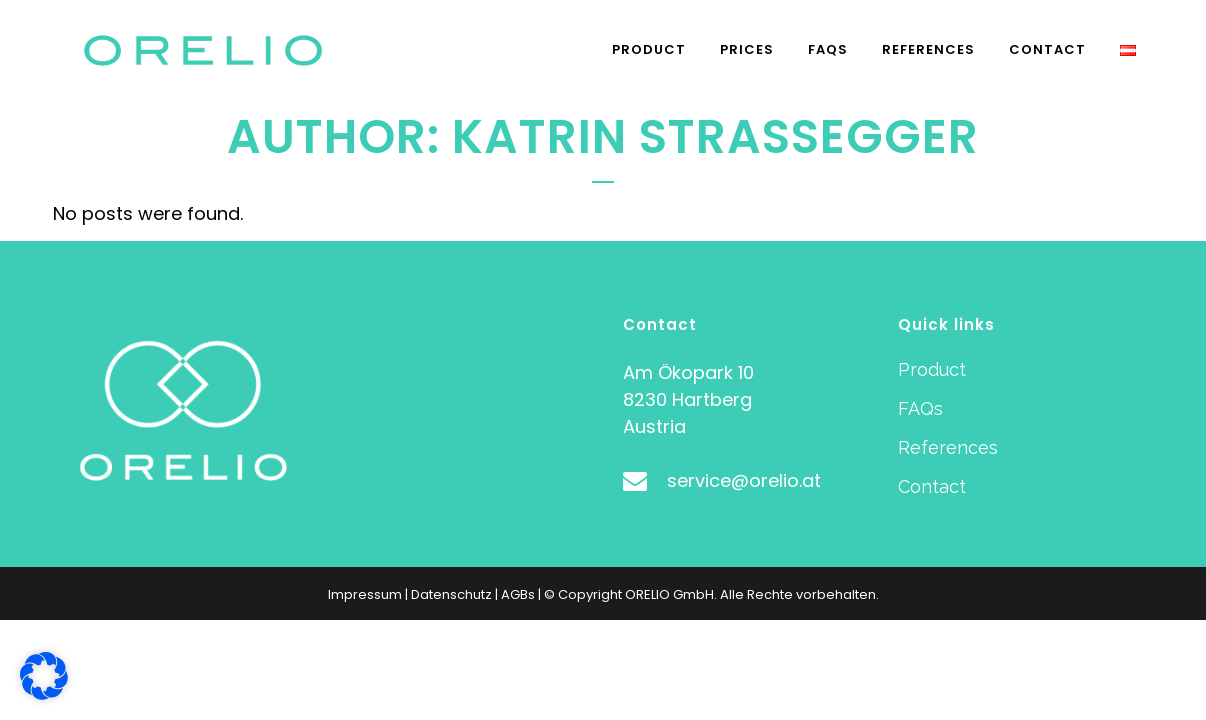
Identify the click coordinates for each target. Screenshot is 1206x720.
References (948, 447)
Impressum (365, 594)
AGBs (518, 594)
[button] (44, 676)
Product (932, 369)
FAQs (920, 408)
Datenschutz (451, 594)
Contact (932, 486)
